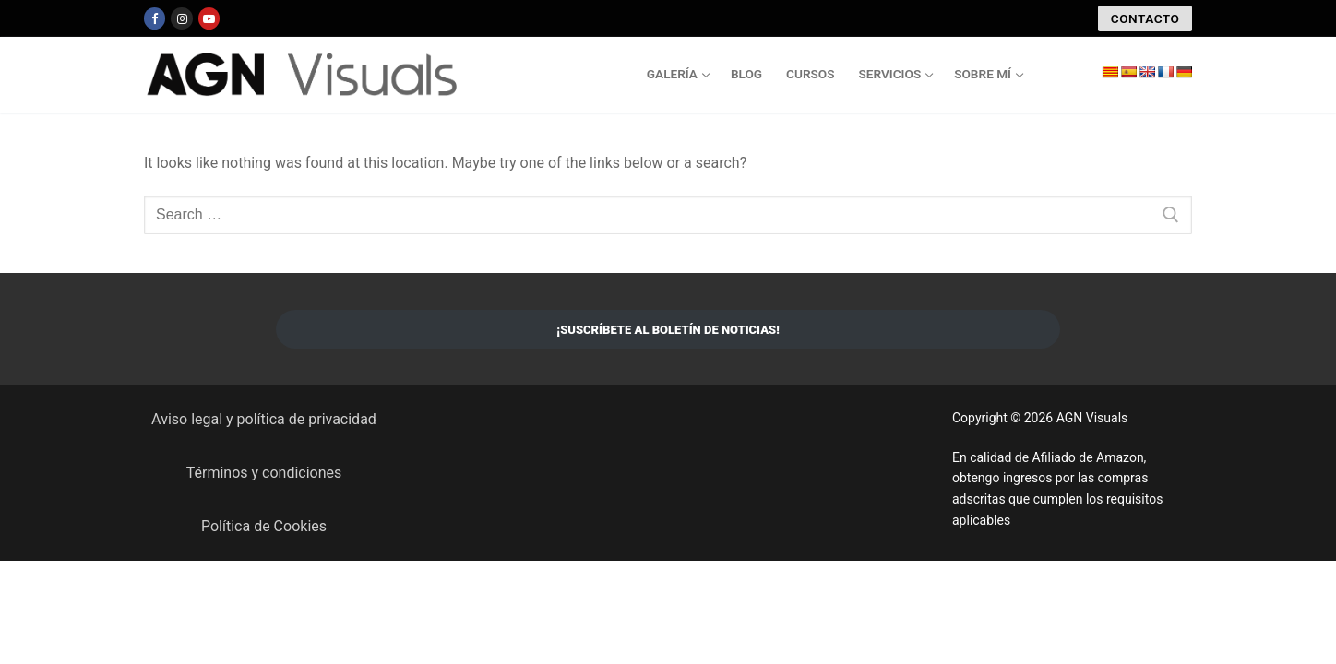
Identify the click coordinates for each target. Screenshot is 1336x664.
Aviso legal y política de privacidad (263, 419)
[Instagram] (181, 18)
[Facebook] (154, 18)
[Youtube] (209, 18)
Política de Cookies (264, 526)
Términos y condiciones (264, 472)
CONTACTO (1145, 18)
